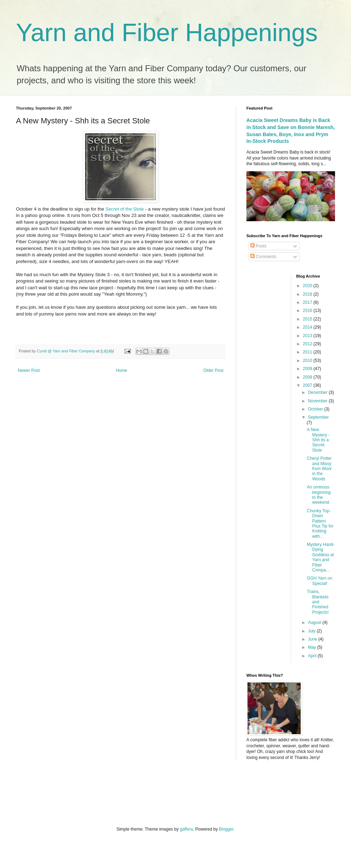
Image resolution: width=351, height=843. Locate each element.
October (316, 409)
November (318, 400)
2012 (308, 343)
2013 (308, 335)
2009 (308, 368)
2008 (308, 377)
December (318, 392)
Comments (263, 256)
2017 (308, 302)
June (313, 639)
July (312, 631)
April (312, 655)
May (312, 647)
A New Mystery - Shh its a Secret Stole (318, 440)
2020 (308, 285)
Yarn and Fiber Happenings (167, 32)
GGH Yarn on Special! (319, 581)
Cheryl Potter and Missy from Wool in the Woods (319, 468)
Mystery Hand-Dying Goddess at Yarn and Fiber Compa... (320, 557)
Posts (258, 246)
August (315, 622)
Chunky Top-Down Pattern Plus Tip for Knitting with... (320, 523)
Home (121, 370)
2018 (308, 294)
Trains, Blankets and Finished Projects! (318, 602)
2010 (308, 360)
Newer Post (29, 370)
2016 (308, 310)
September (318, 417)
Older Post (213, 370)
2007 (308, 385)
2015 (308, 319)
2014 (308, 327)
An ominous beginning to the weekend (318, 495)
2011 (308, 352)
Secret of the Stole (125, 209)
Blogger (226, 829)
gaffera (186, 829)
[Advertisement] (94, 792)
